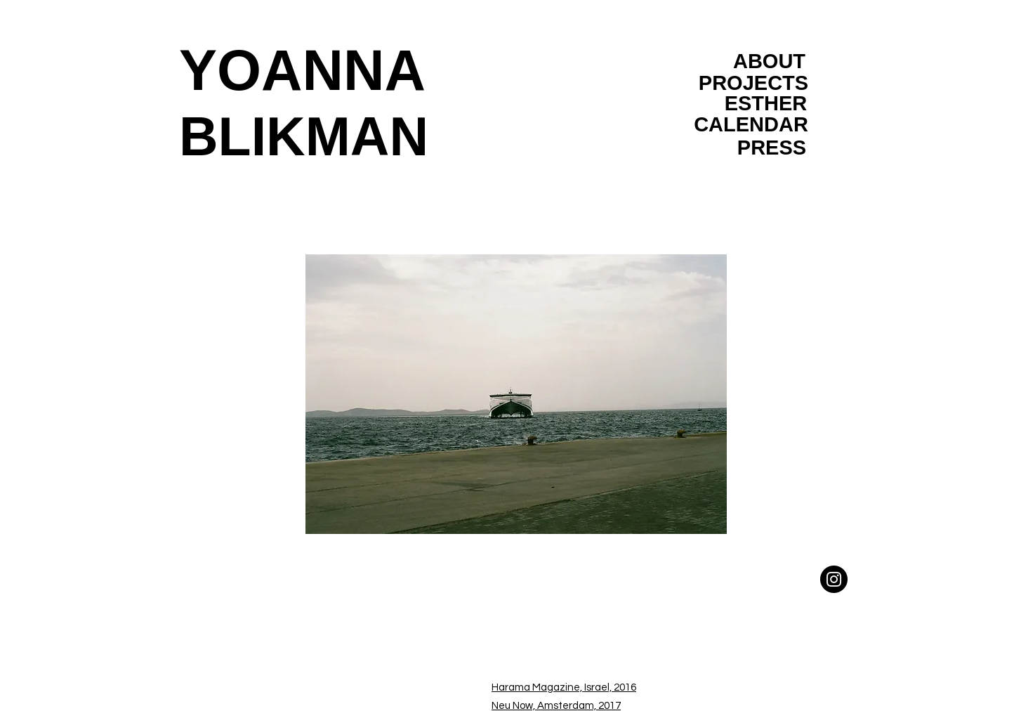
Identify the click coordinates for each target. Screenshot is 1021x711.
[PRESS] (772, 147)
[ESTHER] (765, 103)
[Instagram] (834, 579)
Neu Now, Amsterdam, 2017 (556, 705)
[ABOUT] (769, 61)
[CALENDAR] (751, 124)
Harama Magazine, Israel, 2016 (564, 687)
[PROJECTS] (753, 83)
